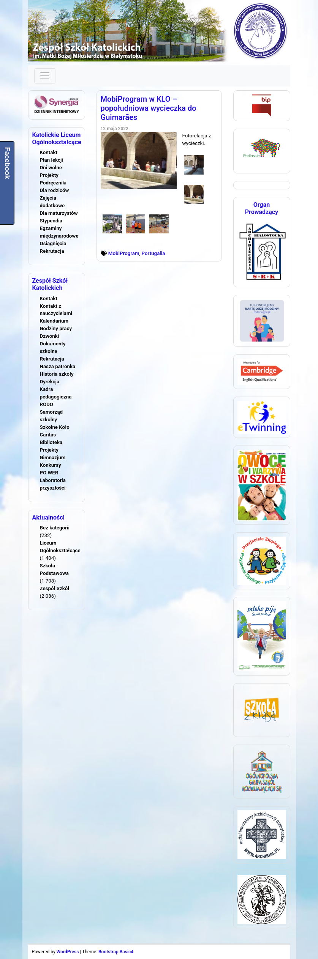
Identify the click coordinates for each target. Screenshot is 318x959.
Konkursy (50, 465)
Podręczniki (53, 183)
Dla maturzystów (59, 213)
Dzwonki (49, 336)
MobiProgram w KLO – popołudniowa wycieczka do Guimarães (148, 108)
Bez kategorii (55, 528)
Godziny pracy (56, 328)
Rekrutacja (52, 251)
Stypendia (51, 221)
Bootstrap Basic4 (115, 951)
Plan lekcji (51, 160)
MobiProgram (123, 253)
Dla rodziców (54, 190)
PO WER (49, 473)
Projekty (49, 175)
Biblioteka (51, 442)
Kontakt (48, 152)
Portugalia (153, 253)
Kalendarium (54, 321)
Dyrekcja (50, 381)
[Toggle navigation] (44, 75)
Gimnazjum (53, 457)
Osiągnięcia (53, 243)
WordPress (68, 951)
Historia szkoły (57, 374)
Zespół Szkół (55, 588)
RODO (47, 404)
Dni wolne (51, 167)
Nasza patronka (58, 366)
